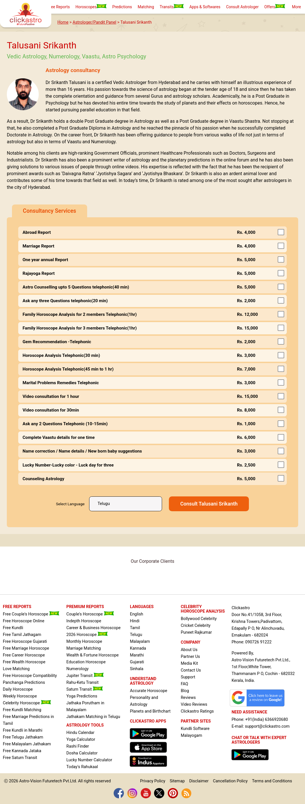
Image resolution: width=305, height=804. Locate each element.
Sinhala (136, 668)
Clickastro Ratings (197, 711)
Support (188, 677)
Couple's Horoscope (90, 614)
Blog (185, 690)
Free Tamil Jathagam (22, 634)
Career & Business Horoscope (93, 627)
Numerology (77, 668)
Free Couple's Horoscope (31, 614)
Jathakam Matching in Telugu (93, 716)
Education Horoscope (86, 662)
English (136, 614)
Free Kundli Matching (22, 709)
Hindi (134, 621)
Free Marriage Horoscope (26, 648)
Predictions (122, 7)
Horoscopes (91, 6)
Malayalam (140, 641)
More (296, 7)
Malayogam (191, 735)
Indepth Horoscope (83, 621)
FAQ (184, 684)
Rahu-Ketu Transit (82, 682)
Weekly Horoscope (20, 696)
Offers (274, 6)
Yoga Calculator (80, 739)
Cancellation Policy (230, 781)
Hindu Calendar (80, 732)
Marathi (137, 655)
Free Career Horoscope (24, 655)
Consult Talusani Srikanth (209, 504)
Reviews (188, 697)
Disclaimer (198, 781)
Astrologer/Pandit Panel (94, 22)
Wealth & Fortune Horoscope (92, 655)
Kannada (138, 648)
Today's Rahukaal (82, 766)
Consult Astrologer (242, 7)
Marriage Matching (83, 648)
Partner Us (190, 656)
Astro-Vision (30, 781)
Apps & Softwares (204, 7)
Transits (172, 6)
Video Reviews (194, 704)
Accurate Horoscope (148, 690)
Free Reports (59, 7)
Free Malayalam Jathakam (27, 744)
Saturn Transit (84, 689)
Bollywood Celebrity (199, 618)
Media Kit (189, 663)
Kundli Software (195, 728)
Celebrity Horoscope (27, 703)
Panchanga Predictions (24, 682)
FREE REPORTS (17, 606)
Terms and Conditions (272, 781)
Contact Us (191, 670)
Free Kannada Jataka (22, 750)
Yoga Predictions (81, 696)
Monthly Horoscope (84, 641)
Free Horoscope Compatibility (30, 675)
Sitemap (177, 781)
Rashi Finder (77, 746)
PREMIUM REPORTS (85, 606)
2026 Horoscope (87, 634)
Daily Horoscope (18, 689)
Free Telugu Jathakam (23, 737)
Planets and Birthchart (150, 711)
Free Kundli (13, 627)
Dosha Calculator (82, 753)
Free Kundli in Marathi (22, 730)
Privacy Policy (152, 781)
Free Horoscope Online (23, 621)
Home (63, 22)
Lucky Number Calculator (89, 760)
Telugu (136, 634)
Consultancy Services (49, 211)
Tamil (135, 627)
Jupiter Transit (85, 675)
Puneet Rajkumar (196, 632)
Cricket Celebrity (195, 625)
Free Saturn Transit (20, 757)
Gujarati (137, 662)
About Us (189, 649)
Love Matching (16, 668)
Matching (146, 7)
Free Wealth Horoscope (24, 662)
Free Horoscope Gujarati (25, 641)
